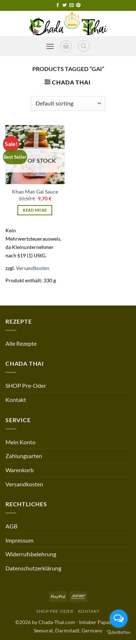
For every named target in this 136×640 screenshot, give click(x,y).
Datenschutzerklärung (33, 568)
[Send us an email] (71, 5)
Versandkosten (32, 268)
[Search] (84, 46)
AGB (11, 526)
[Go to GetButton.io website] (118, 632)
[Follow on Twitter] (64, 5)
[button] (50, 46)
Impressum (19, 540)
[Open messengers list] (119, 619)
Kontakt (15, 399)
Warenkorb (19, 469)
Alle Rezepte (21, 343)
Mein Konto (20, 442)
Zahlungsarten (23, 455)
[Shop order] (68, 103)
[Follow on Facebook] (57, 5)
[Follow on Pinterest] (78, 5)
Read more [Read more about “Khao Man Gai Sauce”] (35, 210)
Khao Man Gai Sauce (35, 192)
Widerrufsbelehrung (30, 553)
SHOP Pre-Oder (25, 385)
